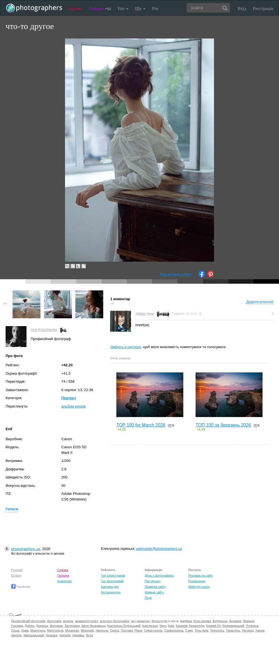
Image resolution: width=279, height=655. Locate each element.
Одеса (114, 630)
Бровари (235, 621)
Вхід (242, 8)
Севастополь (153, 630)
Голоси (12, 509)
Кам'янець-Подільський (123, 625)
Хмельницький (33, 635)
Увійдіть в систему (125, 347)
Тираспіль (233, 630)
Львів (25, 630)
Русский (17, 570)
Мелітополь (55, 630)
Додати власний (259, 302)
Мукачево (72, 630)
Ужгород (248, 630)
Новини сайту (154, 592)
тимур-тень (144, 313)
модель (68, 621)
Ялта (89, 635)
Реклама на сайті (200, 575)
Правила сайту (155, 586)
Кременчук (196, 625)
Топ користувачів (113, 575)
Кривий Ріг (213, 625)
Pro (155, 8)
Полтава (127, 630)
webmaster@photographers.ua (159, 549)
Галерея (100, 8)
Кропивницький (233, 625)
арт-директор (140, 621)
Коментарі (64, 581)
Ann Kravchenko (44, 330)
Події (148, 597)
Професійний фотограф (28, 621)
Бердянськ (220, 621)
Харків (259, 630)
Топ (122, 8)
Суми (189, 630)
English (16, 575)
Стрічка (75, 8)
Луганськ (252, 625)
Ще (140, 8)
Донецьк (42, 625)
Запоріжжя (72, 625)
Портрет (68, 398)
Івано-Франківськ (93, 625)
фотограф (54, 621)
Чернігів (64, 635)
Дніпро (29, 625)
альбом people (73, 406)
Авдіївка (186, 621)
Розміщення (196, 581)
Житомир (56, 625)
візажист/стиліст (86, 621)
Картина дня (110, 586)
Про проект (152, 581)
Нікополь (102, 630)
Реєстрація (263, 8)
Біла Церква (202, 621)
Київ (171, 625)
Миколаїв (87, 630)
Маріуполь (37, 630)
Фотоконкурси (111, 592)
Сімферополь (174, 630)
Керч (163, 625)
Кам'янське (150, 625)
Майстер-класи (199, 586)
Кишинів (181, 625)
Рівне (138, 630)
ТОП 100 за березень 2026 (223, 425)
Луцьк (15, 630)
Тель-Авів (201, 630)
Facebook (20, 586)
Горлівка (17, 625)
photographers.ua (25, 549)
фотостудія (159, 621)
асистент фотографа (114, 621)
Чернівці (78, 635)
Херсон (16, 635)
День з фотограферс (159, 575)
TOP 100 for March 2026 (140, 425)
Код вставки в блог (176, 274)
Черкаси (51, 635)
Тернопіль (217, 630)
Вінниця (248, 621)
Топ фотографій (112, 581)
